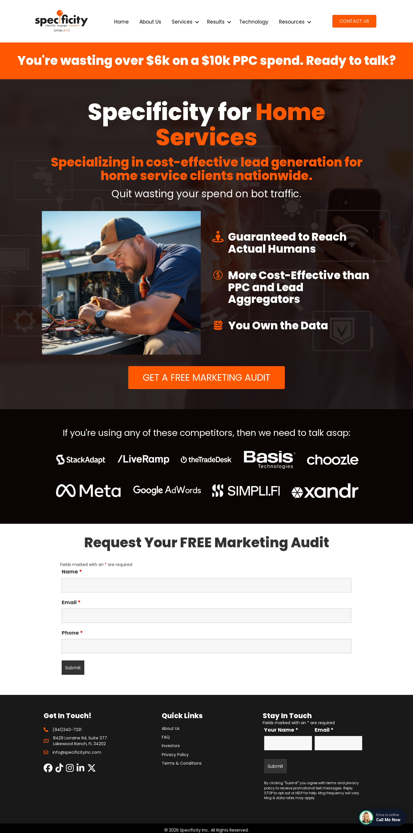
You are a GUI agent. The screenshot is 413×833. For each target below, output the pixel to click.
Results (216, 21)
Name (72, 572)
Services (182, 21)
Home (121, 21)
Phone (72, 633)
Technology (253, 21)
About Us (150, 21)
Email (71, 602)
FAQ (166, 737)
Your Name (281, 730)
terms (331, 782)
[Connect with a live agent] (382, 817)
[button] (197, 22)
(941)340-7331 (66, 730)
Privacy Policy (175, 754)
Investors (171, 746)
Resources (292, 21)
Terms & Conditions (182, 763)
